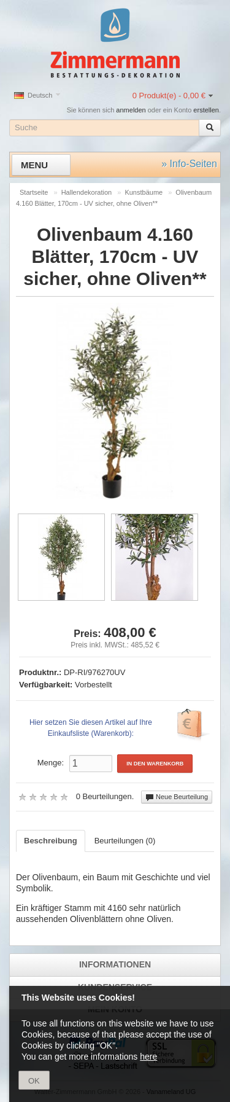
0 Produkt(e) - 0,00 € (168, 95)
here (148, 1056)
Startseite (34, 192)
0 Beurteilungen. (105, 796)
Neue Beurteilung (176, 797)
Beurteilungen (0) (125, 840)
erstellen (206, 110)
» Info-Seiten (189, 163)
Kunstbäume (144, 192)
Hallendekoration (86, 192)
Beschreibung (50, 840)
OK (34, 1080)
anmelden (130, 110)
